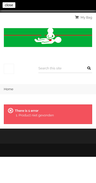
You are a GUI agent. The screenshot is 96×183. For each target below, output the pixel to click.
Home (8, 89)
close (9, 5)
